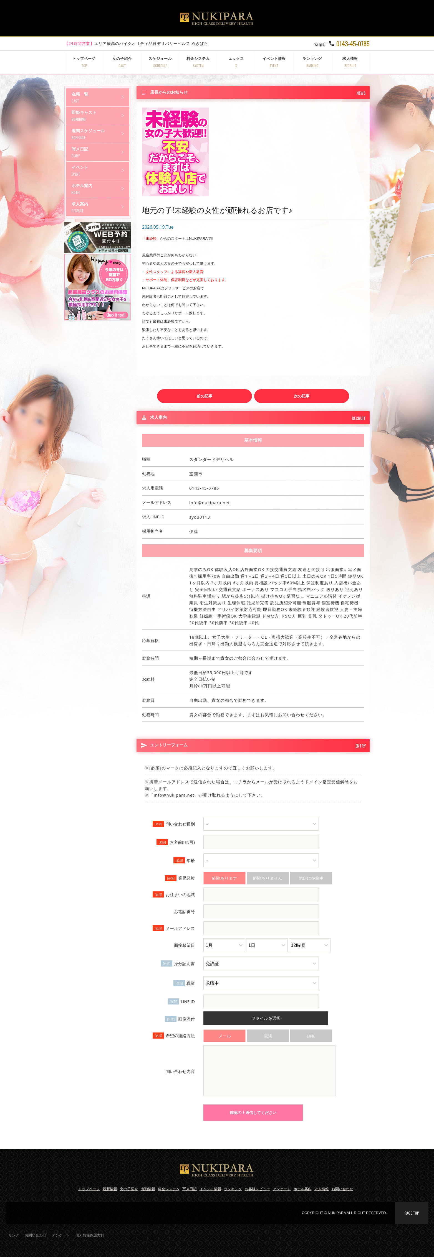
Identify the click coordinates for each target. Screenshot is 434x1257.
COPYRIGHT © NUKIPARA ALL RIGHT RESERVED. (344, 1213)
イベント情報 (274, 62)
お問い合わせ (342, 1188)
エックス (236, 62)
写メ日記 (100, 152)
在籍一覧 (100, 97)
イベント (100, 170)
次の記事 (301, 396)
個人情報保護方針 (89, 1235)
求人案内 (100, 207)
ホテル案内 (100, 189)
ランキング (312, 62)
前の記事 (204, 396)
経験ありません (267, 878)
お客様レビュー (257, 1188)
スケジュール (160, 62)
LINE (311, 1036)
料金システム (198, 62)
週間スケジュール (100, 134)
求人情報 (350, 62)
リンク (13, 1235)
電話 (268, 1036)
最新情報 (110, 1188)
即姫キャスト (100, 115)
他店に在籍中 (311, 878)
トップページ (84, 62)
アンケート (282, 1188)
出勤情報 (148, 1188)
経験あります (224, 878)
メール (224, 1036)
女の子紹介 (122, 62)
